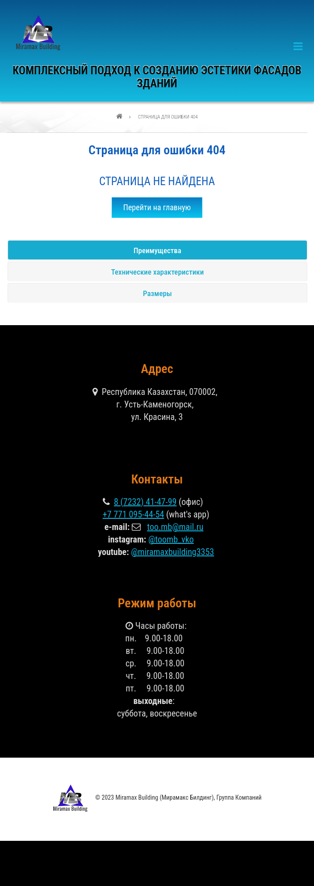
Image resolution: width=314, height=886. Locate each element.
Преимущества (157, 250)
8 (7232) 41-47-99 (145, 501)
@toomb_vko (171, 539)
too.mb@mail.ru (175, 526)
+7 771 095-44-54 (133, 514)
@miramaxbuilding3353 (172, 552)
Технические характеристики (157, 271)
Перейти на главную (157, 207)
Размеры (157, 293)
